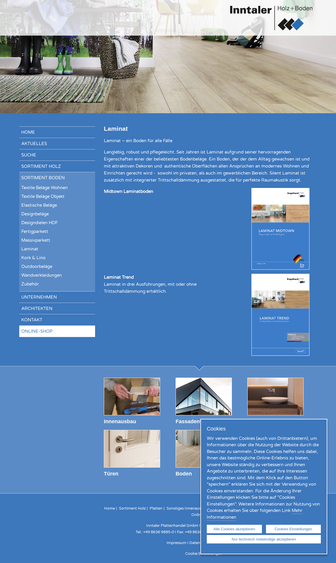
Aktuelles (34, 143)
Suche (28, 155)
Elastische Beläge (39, 205)
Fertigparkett (34, 231)
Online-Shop (36, 331)
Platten (156, 508)
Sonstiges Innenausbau (187, 508)
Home (28, 132)
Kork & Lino (33, 257)
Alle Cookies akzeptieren (234, 529)
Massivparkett (35, 240)
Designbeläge (35, 214)
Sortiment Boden (43, 177)
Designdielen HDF (39, 222)
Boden (184, 473)
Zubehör (30, 284)
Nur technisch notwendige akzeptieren (264, 539)
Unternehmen (39, 297)
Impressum (176, 543)
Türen (111, 473)
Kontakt (31, 320)
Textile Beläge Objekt (42, 196)
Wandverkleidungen (41, 275)
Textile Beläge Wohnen (44, 187)
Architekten (36, 308)
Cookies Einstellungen (293, 529)
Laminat (29, 249)
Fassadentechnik (197, 421)
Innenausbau (120, 421)
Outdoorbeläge (36, 266)
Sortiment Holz (41, 166)
